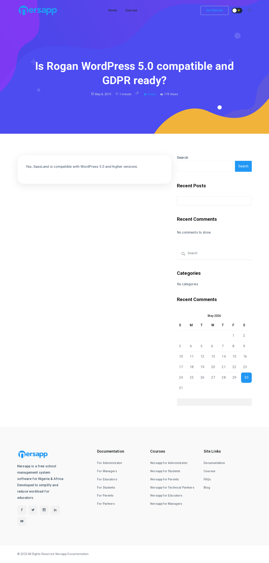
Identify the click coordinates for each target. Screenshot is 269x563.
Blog (207, 487)
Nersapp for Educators (166, 495)
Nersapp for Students (165, 471)
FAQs (207, 479)
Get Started (214, 10)
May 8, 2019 (101, 94)
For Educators (107, 479)
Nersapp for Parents (164, 479)
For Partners (106, 503)
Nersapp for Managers (166, 503)
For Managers (107, 471)
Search (182, 158)
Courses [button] (131, 10)
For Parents (105, 495)
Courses (210, 471)
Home (112, 10)
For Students (106, 487)
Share (150, 94)
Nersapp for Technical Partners (172, 487)
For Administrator (110, 463)
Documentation (214, 463)
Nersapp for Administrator (169, 463)
